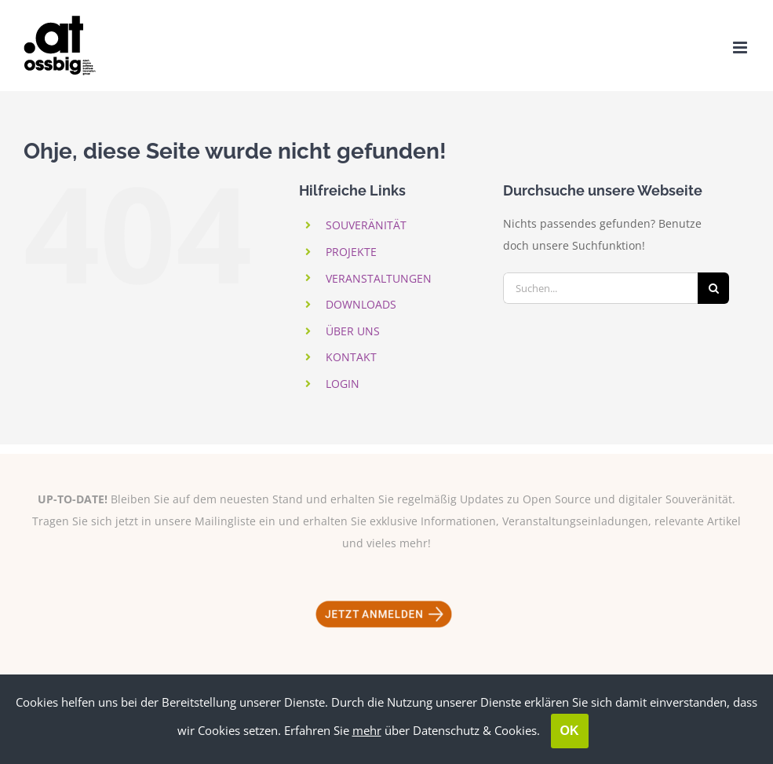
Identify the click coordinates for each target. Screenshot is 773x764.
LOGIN (342, 383)
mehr (366, 730)
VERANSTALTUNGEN (379, 278)
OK (569, 730)
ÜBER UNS (353, 331)
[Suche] (713, 288)
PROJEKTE (351, 251)
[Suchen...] (600, 288)
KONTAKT (351, 356)
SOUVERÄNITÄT (366, 225)
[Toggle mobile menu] (741, 47)
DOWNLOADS (361, 304)
